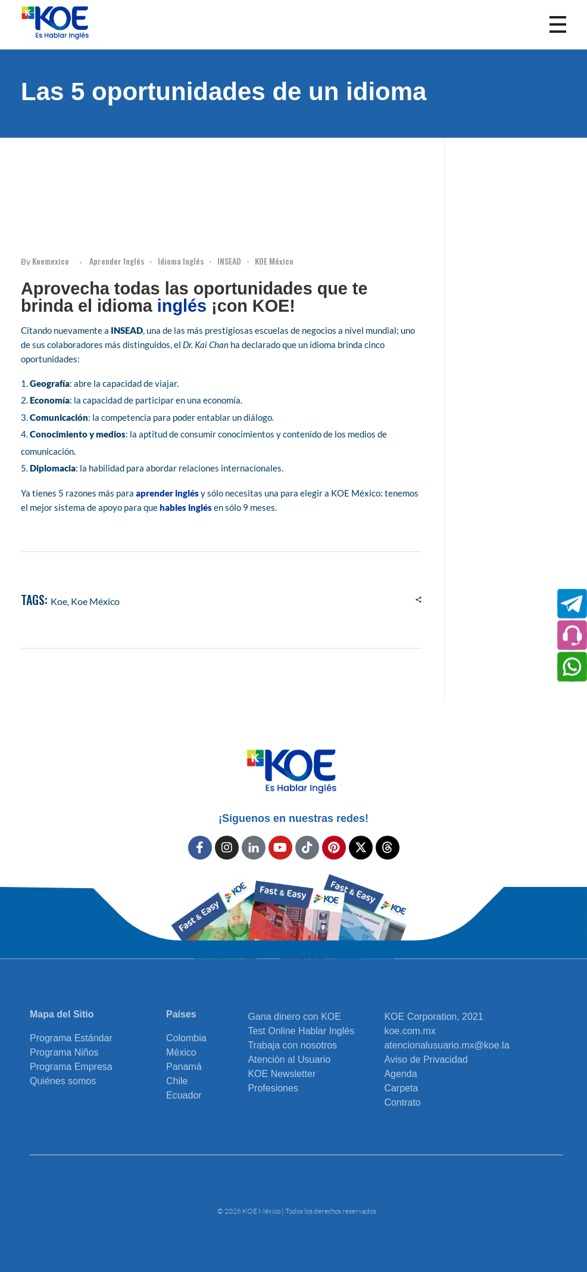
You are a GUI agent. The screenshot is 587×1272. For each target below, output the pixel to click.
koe (59, 601)
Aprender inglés (116, 261)
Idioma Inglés (181, 261)
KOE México (274, 261)
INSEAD (229, 261)
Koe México (95, 601)
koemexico (50, 261)
